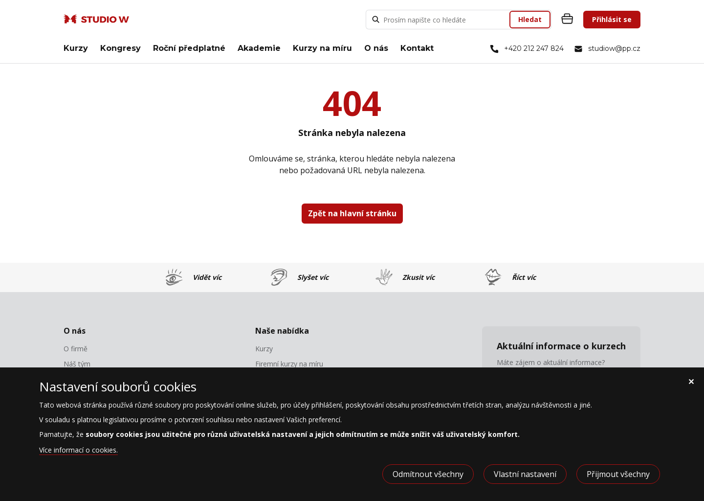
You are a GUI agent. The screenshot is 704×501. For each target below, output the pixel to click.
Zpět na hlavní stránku (352, 213)
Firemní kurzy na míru (289, 364)
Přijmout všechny (618, 474)
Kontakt (417, 48)
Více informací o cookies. (78, 450)
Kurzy (76, 48)
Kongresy (120, 48)
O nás (376, 48)
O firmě (76, 349)
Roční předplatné (189, 48)
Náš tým (77, 364)
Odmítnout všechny (428, 474)
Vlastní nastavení (525, 474)
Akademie (259, 48)
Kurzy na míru (322, 48)
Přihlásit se (612, 19)
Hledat (530, 19)
